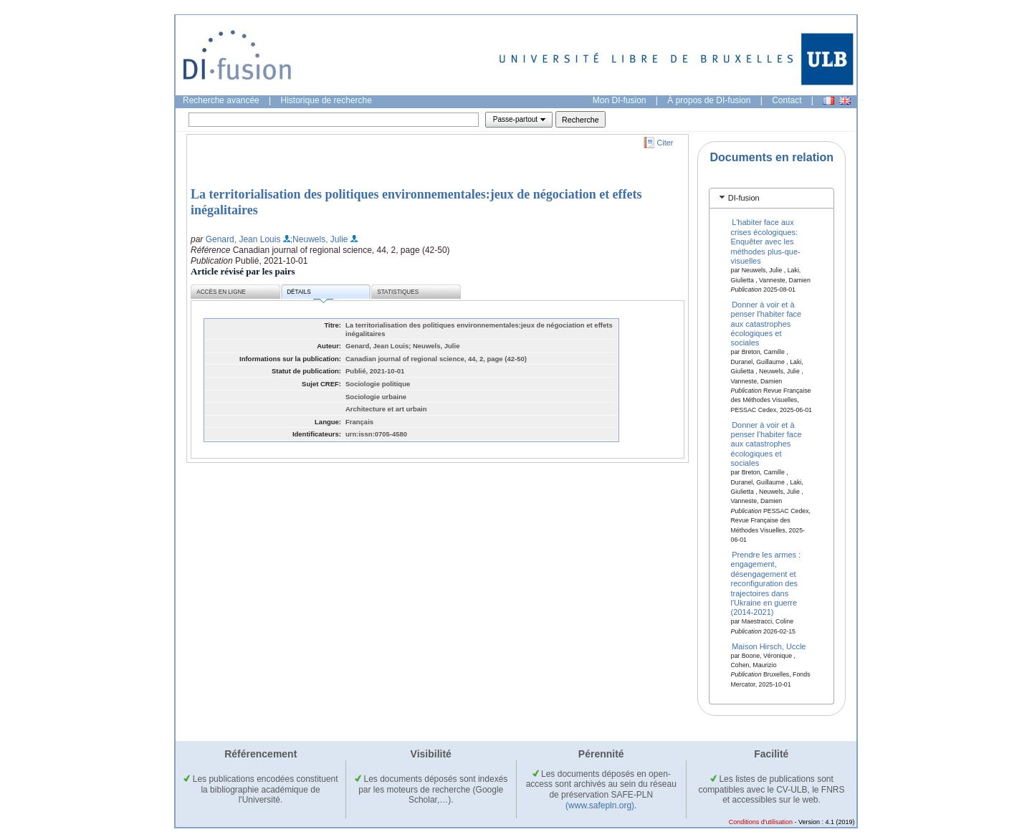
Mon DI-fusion (619, 100)
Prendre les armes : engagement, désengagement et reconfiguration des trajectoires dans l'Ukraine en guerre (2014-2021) (766, 583)
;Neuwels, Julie (319, 239)
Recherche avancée (221, 100)
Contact (786, 100)
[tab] (771, 198)
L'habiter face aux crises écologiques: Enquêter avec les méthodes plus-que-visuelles (766, 241)
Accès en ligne (221, 292)
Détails (310, 294)
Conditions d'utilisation (761, 822)
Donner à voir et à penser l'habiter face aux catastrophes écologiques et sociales (766, 323)
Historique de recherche (326, 100)
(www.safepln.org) (599, 805)
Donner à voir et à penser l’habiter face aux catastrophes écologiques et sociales (766, 443)
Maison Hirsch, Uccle (769, 645)
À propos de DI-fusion (708, 100)
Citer (665, 142)
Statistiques (398, 292)
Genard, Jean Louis (243, 239)
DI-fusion (744, 197)
